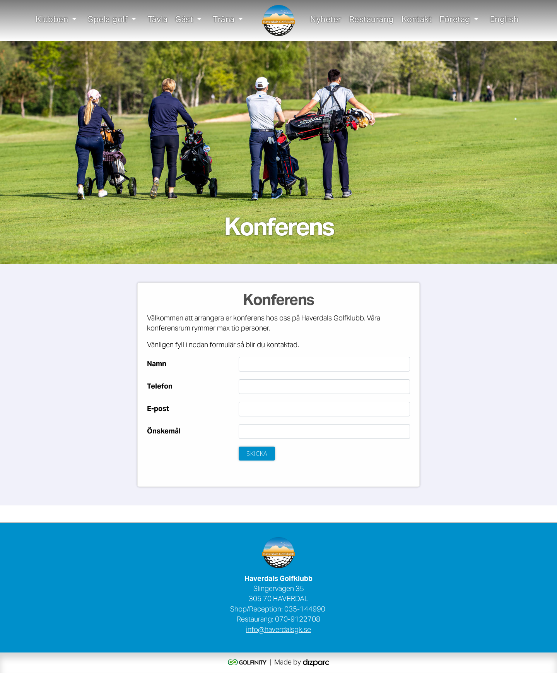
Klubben (52, 20)
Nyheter (326, 20)
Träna (224, 20)
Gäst (184, 20)
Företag (454, 20)
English (504, 20)
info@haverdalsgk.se (278, 630)
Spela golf (108, 20)
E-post (158, 409)
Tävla (158, 20)
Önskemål (164, 432)
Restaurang (371, 20)
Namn (156, 364)
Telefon (160, 387)
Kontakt (417, 20)
